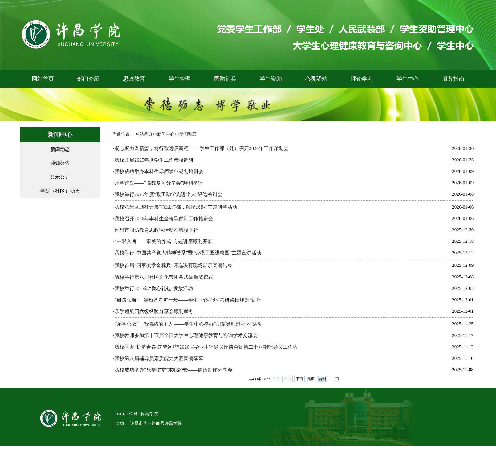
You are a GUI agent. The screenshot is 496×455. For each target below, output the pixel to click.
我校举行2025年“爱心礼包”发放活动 (154, 288)
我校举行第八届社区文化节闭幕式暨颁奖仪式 (164, 277)
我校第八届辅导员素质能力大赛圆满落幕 (159, 358)
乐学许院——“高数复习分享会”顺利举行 (159, 182)
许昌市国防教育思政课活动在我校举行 (156, 230)
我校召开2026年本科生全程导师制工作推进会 (164, 218)
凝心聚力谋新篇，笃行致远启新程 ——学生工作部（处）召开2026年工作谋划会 (201, 148)
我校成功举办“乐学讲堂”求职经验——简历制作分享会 (173, 369)
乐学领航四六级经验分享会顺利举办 (154, 311)
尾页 (311, 379)
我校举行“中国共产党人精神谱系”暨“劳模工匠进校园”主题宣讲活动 (188, 252)
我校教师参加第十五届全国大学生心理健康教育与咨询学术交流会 (186, 335)
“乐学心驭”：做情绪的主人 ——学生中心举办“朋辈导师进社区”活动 (188, 324)
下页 (299, 379)
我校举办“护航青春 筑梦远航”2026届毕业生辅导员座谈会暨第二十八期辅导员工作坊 (206, 347)
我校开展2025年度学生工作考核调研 (154, 160)
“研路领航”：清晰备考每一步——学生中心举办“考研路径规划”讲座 (188, 300)
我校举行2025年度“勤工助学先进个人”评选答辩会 (168, 194)
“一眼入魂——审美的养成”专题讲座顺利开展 (164, 241)
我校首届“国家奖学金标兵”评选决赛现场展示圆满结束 (173, 265)
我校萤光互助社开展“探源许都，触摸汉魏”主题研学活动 (176, 206)
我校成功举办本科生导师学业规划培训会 (159, 171)
